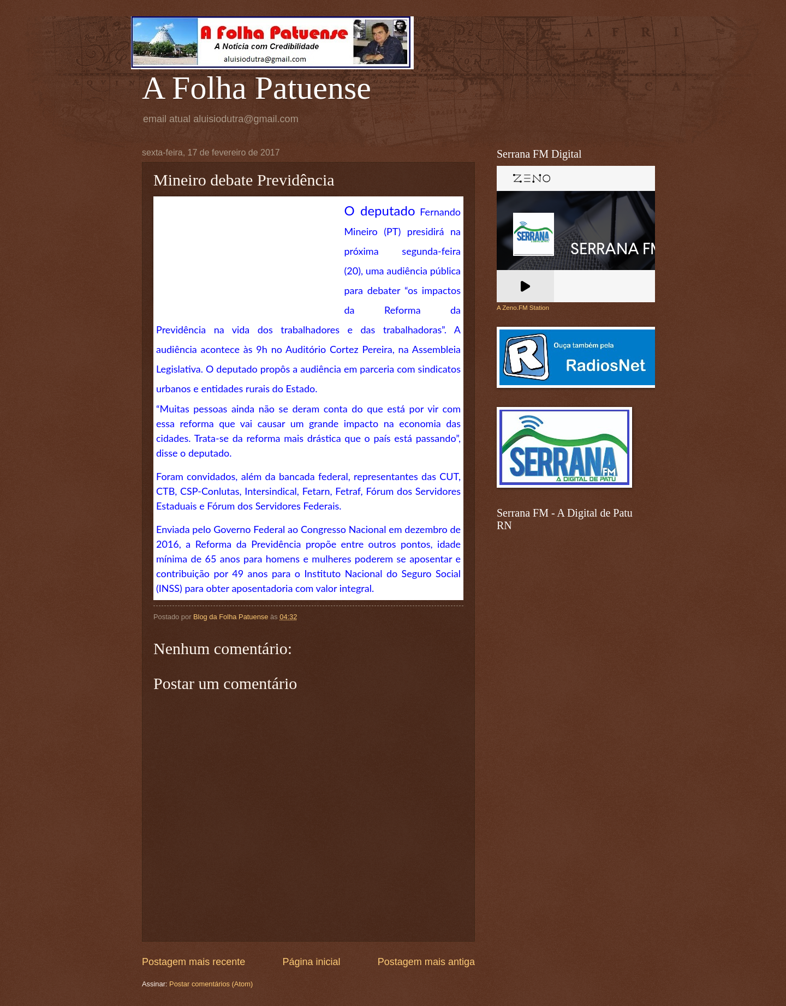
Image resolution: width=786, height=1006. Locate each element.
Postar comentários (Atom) (211, 984)
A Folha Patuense (256, 88)
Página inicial (311, 961)
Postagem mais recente (193, 961)
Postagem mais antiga (426, 961)
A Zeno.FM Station (523, 307)
